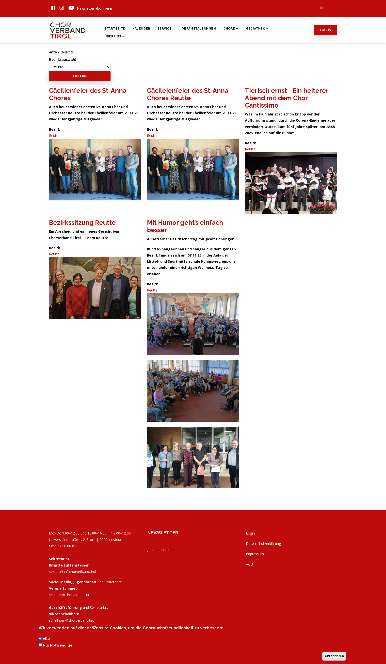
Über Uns (114, 37)
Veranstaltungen (199, 28)
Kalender (141, 28)
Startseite (114, 28)
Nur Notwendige (57, 646)
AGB (249, 564)
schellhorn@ (72, 620)
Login (250, 533)
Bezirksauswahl (62, 60)
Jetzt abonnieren (160, 549)
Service (166, 29)
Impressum (255, 553)
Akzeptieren (334, 657)
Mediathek (256, 29)
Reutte (54, 135)
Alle (46, 639)
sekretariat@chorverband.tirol (72, 571)
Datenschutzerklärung (263, 543)
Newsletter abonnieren (95, 8)
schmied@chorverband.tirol (70, 594)
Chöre (231, 29)
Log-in (325, 30)
